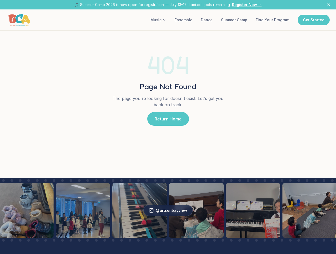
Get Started (313, 20)
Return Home (168, 118)
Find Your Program (272, 20)
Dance (207, 20)
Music (158, 20)
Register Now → (247, 4)
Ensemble (183, 20)
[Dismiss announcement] (329, 5)
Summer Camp (234, 20)
